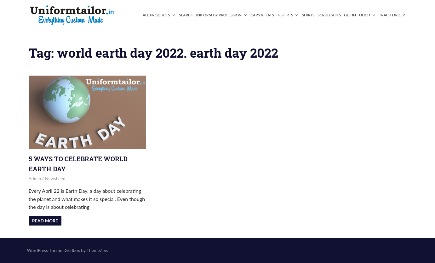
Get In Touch (360, 15)
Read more (45, 220)
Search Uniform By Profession (213, 15)
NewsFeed (55, 178)
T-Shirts (288, 15)
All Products (159, 15)
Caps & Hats (262, 15)
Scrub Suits (329, 15)
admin (35, 178)
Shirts (308, 15)
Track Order (392, 15)
